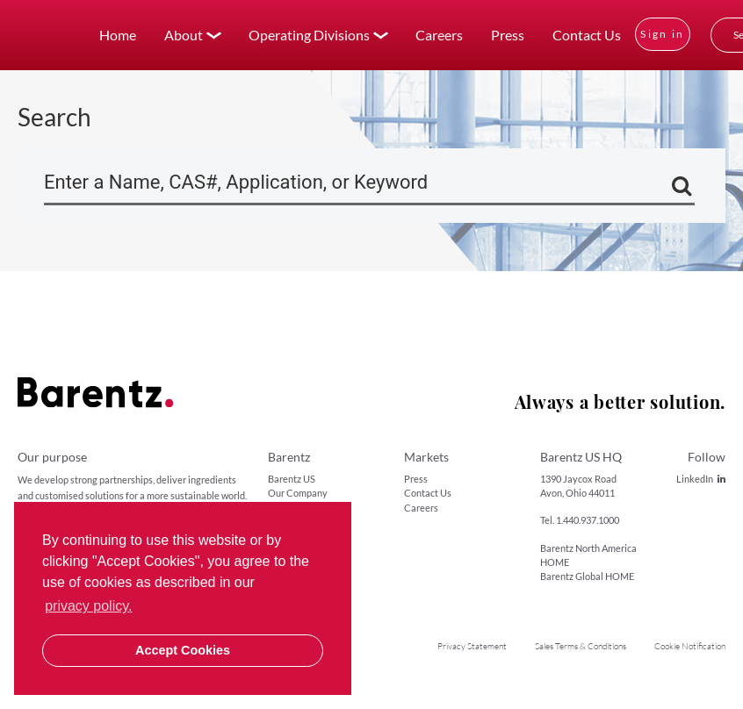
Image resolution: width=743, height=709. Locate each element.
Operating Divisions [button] (309, 34)
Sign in (662, 33)
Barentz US (291, 478)
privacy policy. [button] (88, 605)
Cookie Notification (689, 646)
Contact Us (586, 34)
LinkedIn (700, 478)
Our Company (298, 492)
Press (507, 34)
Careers (439, 34)
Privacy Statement (472, 646)
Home (117, 34)
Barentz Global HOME (587, 576)
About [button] (183, 34)
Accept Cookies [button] (182, 650)
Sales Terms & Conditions (580, 646)
